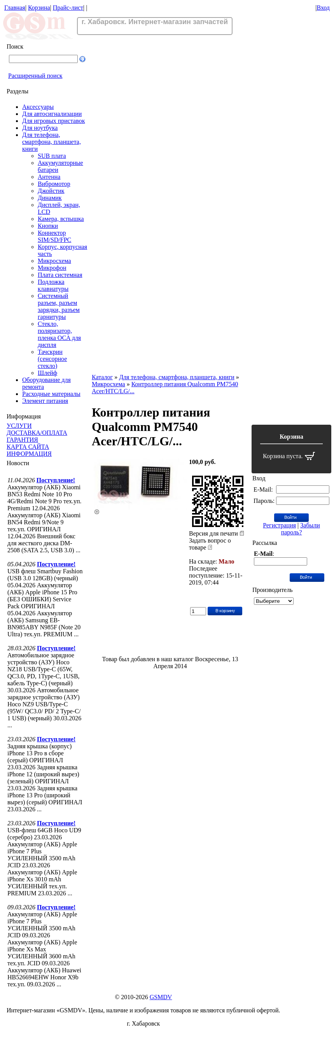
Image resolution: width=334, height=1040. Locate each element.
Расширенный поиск (35, 75)
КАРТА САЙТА (28, 446)
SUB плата (52, 155)
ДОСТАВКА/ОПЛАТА (37, 432)
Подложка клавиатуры (53, 285)
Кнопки (48, 225)
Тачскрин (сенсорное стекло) (52, 358)
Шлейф (47, 372)
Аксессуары (38, 106)
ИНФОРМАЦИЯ (29, 453)
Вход (323, 7)
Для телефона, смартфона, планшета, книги (51, 141)
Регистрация (279, 525)
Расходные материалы (51, 393)
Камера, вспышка (61, 218)
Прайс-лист (68, 7)
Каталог (102, 377)
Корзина (39, 7)
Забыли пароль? (300, 529)
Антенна (49, 176)
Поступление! (56, 480)
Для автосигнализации (52, 113)
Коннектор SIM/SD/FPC (54, 236)
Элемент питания (45, 400)
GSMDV (161, 997)
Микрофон (52, 267)
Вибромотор (54, 183)
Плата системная (60, 274)
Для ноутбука (40, 127)
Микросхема (54, 260)
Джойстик (51, 190)
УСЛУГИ (19, 425)
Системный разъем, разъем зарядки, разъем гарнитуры (59, 306)
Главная (14, 7)
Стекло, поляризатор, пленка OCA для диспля (59, 334)
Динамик (50, 197)
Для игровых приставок (53, 120)
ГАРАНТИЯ (22, 439)
